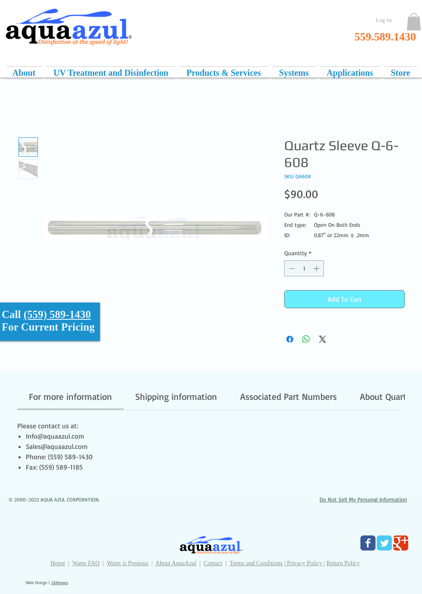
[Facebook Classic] (367, 543)
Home (57, 563)
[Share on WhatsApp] (306, 339)
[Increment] (317, 268)
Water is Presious (128, 563)
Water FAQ (86, 563)
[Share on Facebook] (290, 339)
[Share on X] (322, 339)
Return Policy (343, 563)
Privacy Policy (304, 563)
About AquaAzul (175, 563)
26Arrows (59, 582)
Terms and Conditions (256, 563)
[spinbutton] (304, 268)
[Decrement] (290, 268)
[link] (70, 396)
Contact (213, 563)
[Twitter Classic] (384, 543)
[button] (413, 22)
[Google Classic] (400, 543)
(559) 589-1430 (57, 314)
